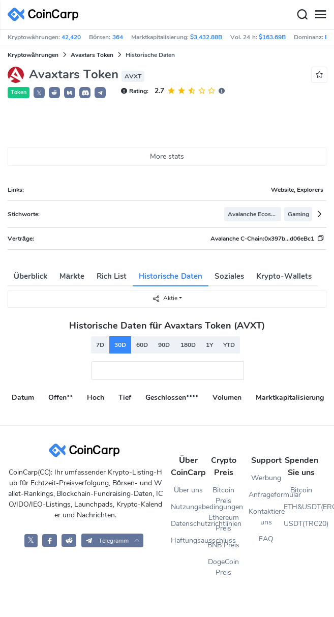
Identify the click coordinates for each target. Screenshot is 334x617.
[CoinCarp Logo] (46, 14)
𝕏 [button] (39, 93)
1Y (209, 345)
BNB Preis (223, 545)
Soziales (229, 276)
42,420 (71, 37)
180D (188, 345)
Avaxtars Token (92, 55)
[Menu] (320, 15)
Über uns (188, 490)
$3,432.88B (206, 37)
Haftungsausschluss (188, 540)
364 (117, 37)
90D (164, 345)
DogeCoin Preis (223, 567)
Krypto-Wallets (284, 276)
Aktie (164, 298)
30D (120, 345)
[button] (54, 92)
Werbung (266, 478)
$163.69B (272, 37)
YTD (229, 345)
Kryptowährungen (33, 55)
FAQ (266, 539)
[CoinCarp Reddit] (69, 540)
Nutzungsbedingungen (188, 507)
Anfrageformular (266, 495)
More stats (167, 156)
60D (142, 345)
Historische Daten (170, 276)
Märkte (71, 276)
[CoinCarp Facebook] (49, 540)
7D (100, 345)
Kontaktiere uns (266, 517)
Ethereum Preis (223, 523)
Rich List (112, 276)
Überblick (30, 276)
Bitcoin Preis (223, 495)
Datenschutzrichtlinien (188, 523)
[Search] (302, 15)
